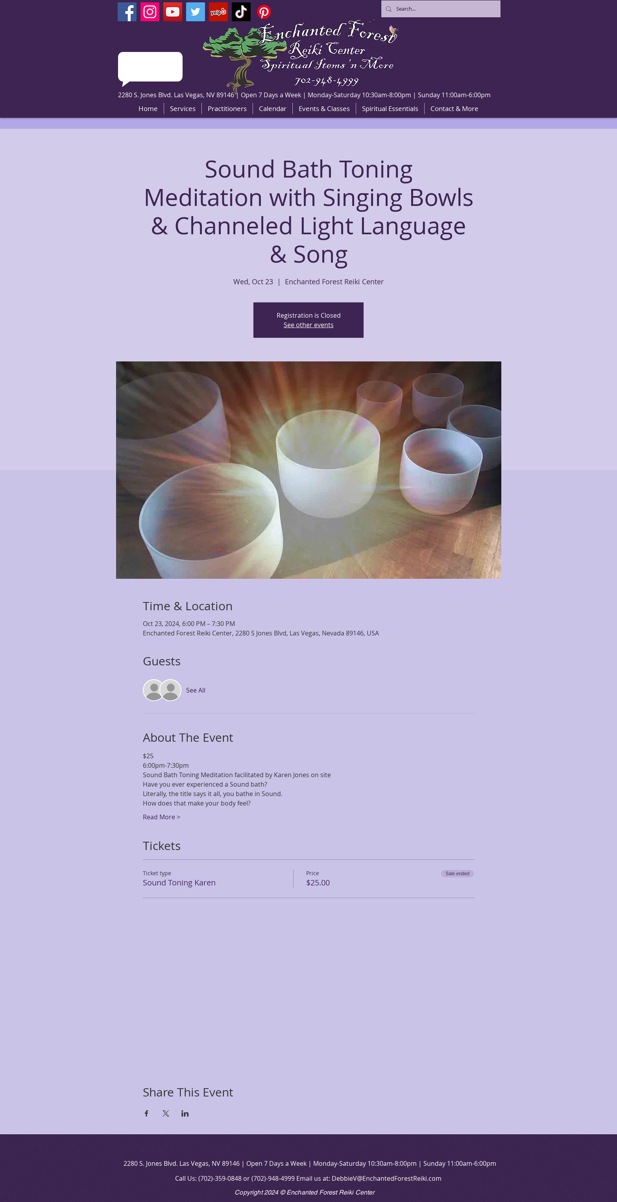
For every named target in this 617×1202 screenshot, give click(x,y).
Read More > (161, 817)
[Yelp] (218, 11)
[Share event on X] (166, 1113)
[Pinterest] (264, 11)
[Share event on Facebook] (146, 1113)
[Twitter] (195, 11)
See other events (309, 324)
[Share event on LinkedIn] (185, 1113)
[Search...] (440, 8)
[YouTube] (172, 11)
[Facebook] (127, 11)
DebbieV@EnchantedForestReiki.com (387, 1178)
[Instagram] (149, 11)
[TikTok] (241, 11)
